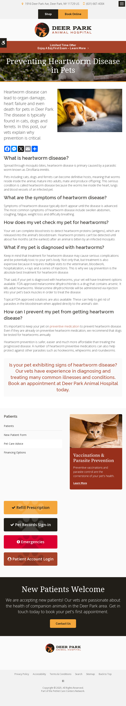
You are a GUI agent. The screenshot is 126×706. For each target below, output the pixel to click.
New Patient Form (15, 435)
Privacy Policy (21, 674)
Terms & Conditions (60, 674)
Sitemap (90, 674)
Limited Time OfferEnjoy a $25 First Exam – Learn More (62, 47)
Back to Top (105, 674)
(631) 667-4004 (95, 4)
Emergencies (30, 541)
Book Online (73, 14)
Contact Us (63, 623)
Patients (9, 426)
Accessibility (39, 674)
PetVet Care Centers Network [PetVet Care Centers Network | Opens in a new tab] (68, 691)
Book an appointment (31, 383)
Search (78, 674)
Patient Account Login (31, 559)
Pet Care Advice (13, 443)
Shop (48, 14)
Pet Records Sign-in (30, 524)
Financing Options (15, 452)
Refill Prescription (31, 507)
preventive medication (64, 326)
